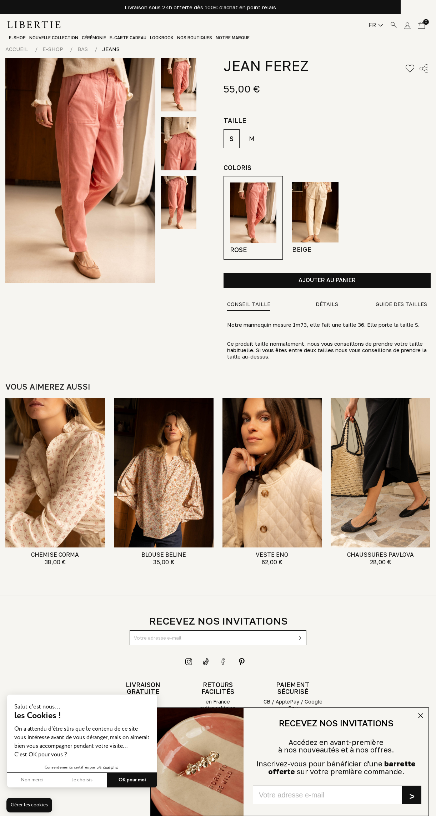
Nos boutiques (194, 38)
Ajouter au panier (327, 280)
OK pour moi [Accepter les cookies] (103, 780)
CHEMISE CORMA (55, 554)
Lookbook (162, 38)
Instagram (188, 661)
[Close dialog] (420, 715)
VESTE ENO (272, 554)
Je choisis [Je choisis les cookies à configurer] (52, 780)
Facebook (224, 661)
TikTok (206, 661)
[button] (29, 805)
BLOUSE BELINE (163, 554)
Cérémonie (94, 38)
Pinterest (241, 661)
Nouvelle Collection (53, 38)
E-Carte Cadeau (128, 38)
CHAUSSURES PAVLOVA (380, 554)
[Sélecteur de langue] (376, 25)
